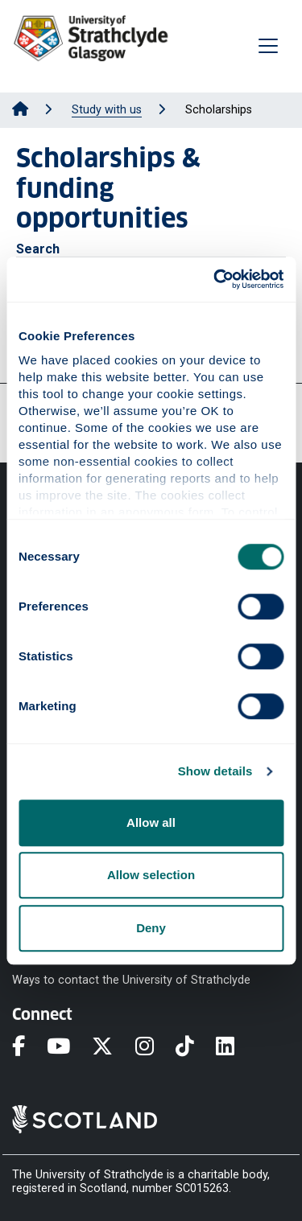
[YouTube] (69, 1047)
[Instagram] (155, 1047)
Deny (151, 928)
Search (38, 249)
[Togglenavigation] (268, 46)
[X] (113, 1047)
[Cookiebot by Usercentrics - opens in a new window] (215, 279)
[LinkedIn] (236, 1047)
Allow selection (151, 875)
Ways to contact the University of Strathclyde (131, 979)
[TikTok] (196, 1047)
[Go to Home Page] (20, 110)
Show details (215, 771)
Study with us (107, 110)
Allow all (151, 822)
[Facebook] (29, 1047)
